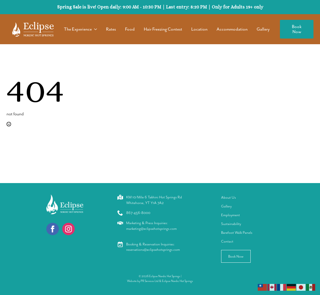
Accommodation (232, 29)
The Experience (78, 29)
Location (199, 29)
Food (130, 29)
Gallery (263, 29)
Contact (227, 241)
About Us (228, 197)
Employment (230, 215)
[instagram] (68, 229)
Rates (111, 29)
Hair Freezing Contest (163, 29)
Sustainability (231, 223)
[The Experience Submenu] (96, 29)
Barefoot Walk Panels (236, 232)
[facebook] (52, 229)
